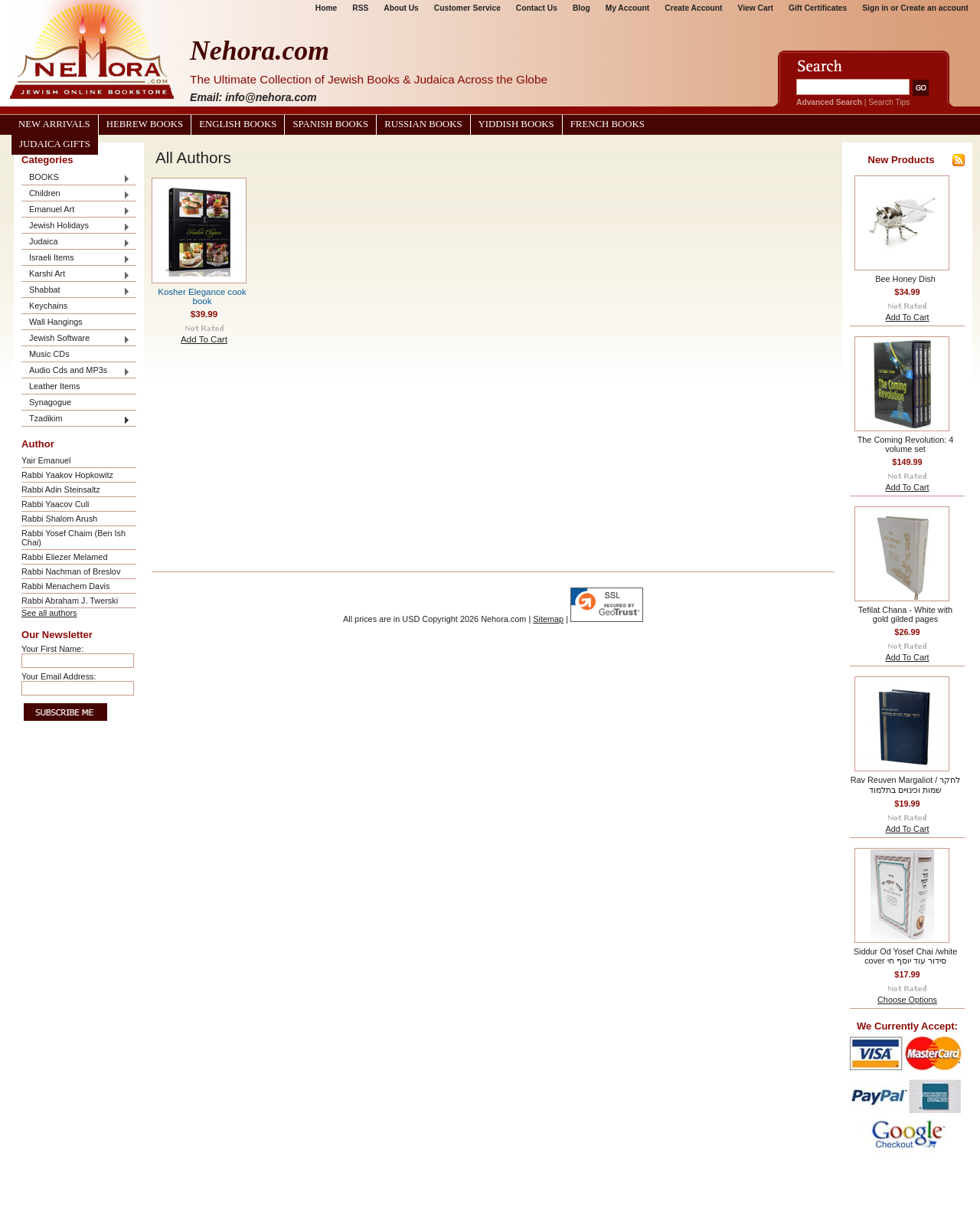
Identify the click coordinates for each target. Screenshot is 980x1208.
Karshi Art (75, 274)
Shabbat (75, 290)
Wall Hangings (56, 321)
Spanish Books (330, 124)
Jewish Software (75, 339)
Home (326, 8)
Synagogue (50, 402)
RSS (360, 8)
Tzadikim (75, 419)
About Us (401, 8)
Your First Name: (52, 648)
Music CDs (49, 353)
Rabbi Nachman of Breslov (70, 571)
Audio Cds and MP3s (75, 371)
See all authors (49, 612)
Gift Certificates (818, 8)
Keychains (48, 305)
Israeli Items (75, 258)
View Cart (755, 8)
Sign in (875, 8)
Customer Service (467, 8)
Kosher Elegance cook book (202, 296)
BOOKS (75, 178)
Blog (581, 8)
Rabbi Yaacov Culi (55, 504)
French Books (607, 124)
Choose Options (907, 999)
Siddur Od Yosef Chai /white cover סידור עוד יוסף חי (905, 956)
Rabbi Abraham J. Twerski (69, 600)
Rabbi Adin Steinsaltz (60, 489)
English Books (237, 124)
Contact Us (536, 8)
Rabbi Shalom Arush (59, 518)
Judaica (75, 242)
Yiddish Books (516, 124)
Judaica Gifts (54, 144)
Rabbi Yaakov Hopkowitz (67, 475)
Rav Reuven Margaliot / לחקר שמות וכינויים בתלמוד (906, 784)
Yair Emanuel (45, 460)
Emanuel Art (75, 210)
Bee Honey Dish (905, 278)
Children (75, 194)
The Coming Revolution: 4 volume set (906, 444)
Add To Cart (204, 339)
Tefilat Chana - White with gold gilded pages (905, 614)
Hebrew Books (144, 124)
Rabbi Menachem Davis (65, 586)
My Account (628, 8)
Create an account (934, 8)
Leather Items (54, 386)
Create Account (693, 8)
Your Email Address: (58, 676)
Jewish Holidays (75, 226)
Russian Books (423, 124)
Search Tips (889, 102)
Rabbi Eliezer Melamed (64, 556)
